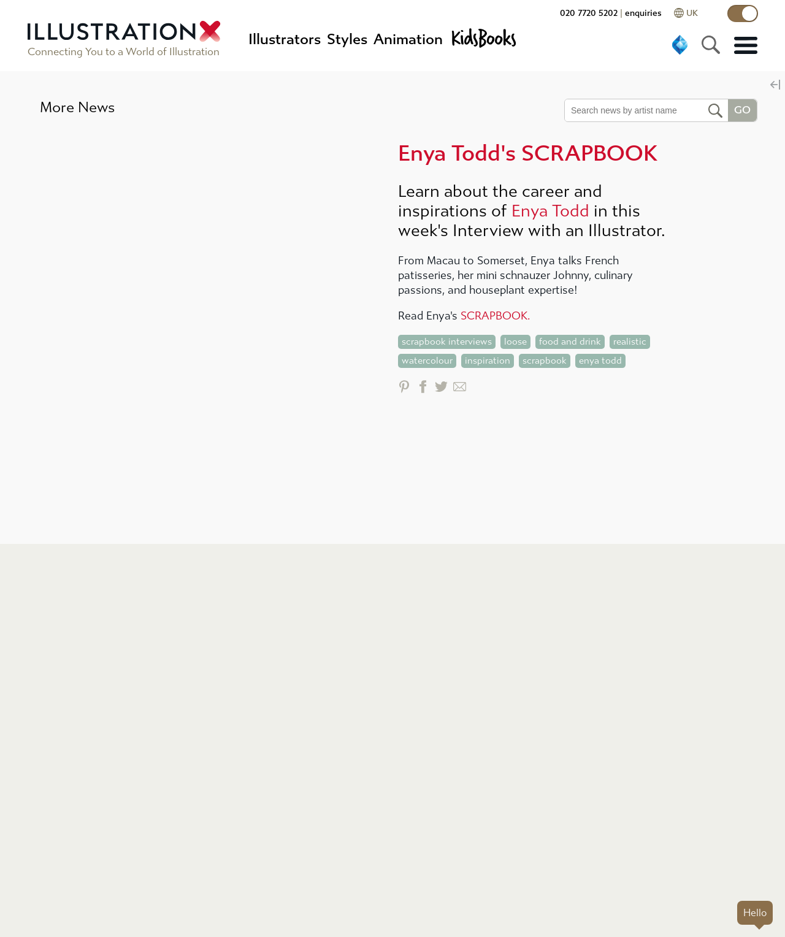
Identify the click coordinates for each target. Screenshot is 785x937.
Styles (347, 39)
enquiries (643, 13)
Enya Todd (550, 211)
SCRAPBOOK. (495, 316)
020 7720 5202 (589, 13)
